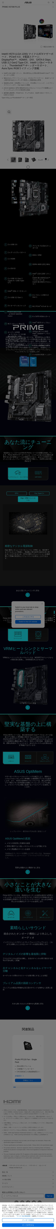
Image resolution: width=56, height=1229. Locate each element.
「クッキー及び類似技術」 (24, 1216)
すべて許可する (28, 1225)
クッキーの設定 (28, 1220)
